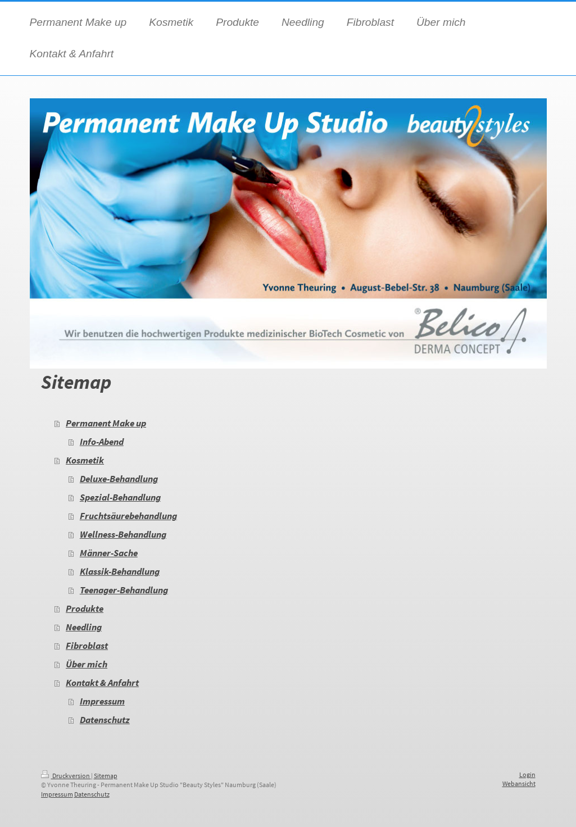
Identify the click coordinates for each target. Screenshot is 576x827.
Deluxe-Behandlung (119, 479)
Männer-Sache (109, 553)
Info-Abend (102, 442)
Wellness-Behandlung (123, 534)
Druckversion (66, 775)
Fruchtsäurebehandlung (128, 516)
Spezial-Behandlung (120, 497)
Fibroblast (87, 646)
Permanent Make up (106, 423)
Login (527, 774)
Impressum (102, 701)
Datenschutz (105, 720)
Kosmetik (85, 460)
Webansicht (519, 783)
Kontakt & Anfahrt (102, 683)
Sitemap (105, 775)
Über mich (86, 664)
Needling (84, 627)
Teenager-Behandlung (124, 590)
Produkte (84, 609)
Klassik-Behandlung (120, 572)
